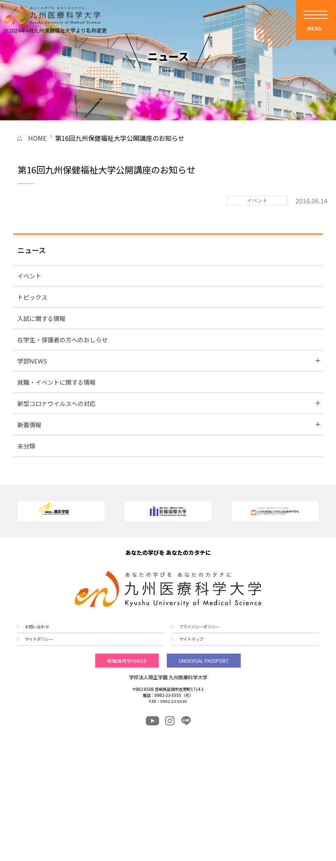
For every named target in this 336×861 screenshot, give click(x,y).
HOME (37, 138)
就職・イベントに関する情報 (56, 382)
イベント (29, 276)
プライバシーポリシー (199, 627)
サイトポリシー (39, 639)
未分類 (26, 446)
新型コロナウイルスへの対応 (56, 403)
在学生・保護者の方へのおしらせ (62, 339)
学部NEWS (32, 361)
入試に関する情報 (41, 318)
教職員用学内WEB (127, 660)
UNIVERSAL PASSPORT (204, 660)
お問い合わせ (37, 627)
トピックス (32, 297)
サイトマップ (191, 639)
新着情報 (29, 424)
